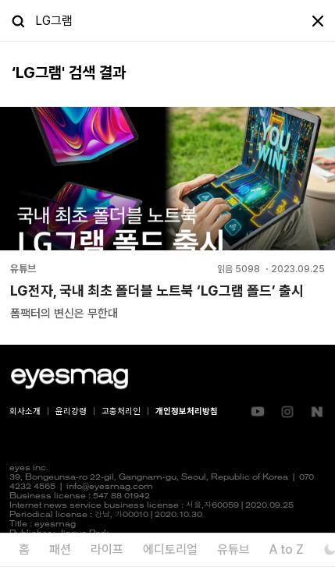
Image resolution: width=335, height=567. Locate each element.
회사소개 (25, 411)
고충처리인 (121, 411)
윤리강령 (71, 411)
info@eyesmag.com (109, 487)
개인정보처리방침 (186, 411)
